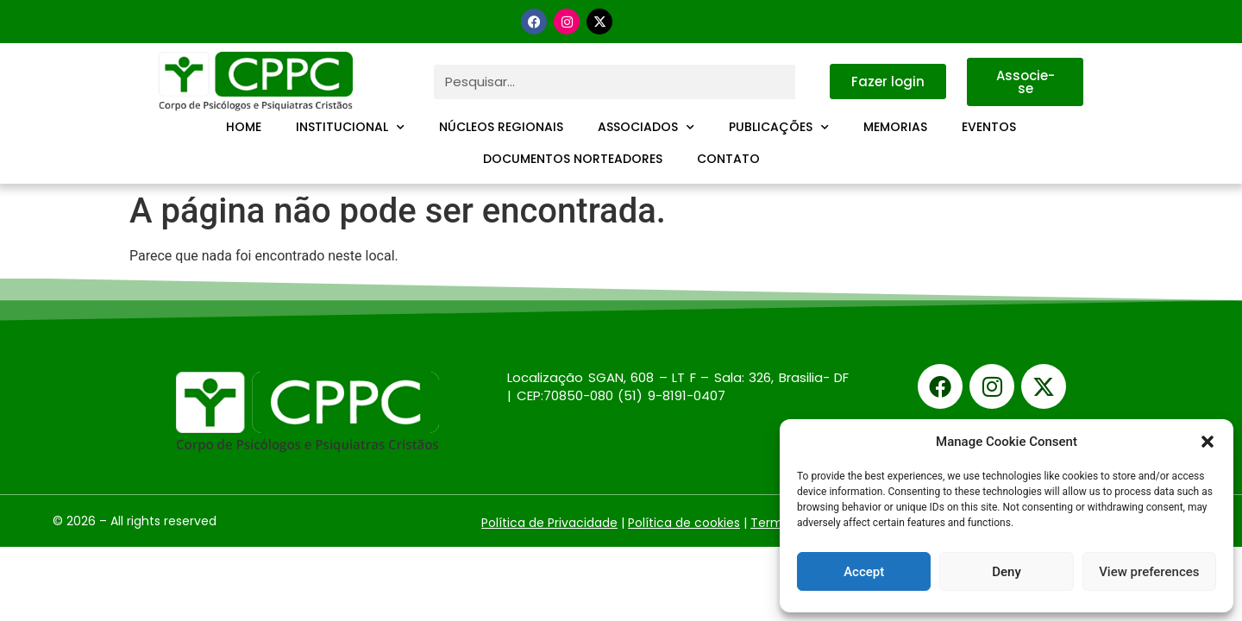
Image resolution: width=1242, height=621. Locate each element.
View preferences (1149, 572)
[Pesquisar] (812, 82)
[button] (1207, 441)
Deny (1006, 572)
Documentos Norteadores (572, 158)
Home (243, 126)
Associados (646, 128)
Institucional (350, 128)
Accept (864, 572)
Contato (728, 158)
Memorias (895, 126)
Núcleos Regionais (501, 126)
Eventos (989, 126)
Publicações (779, 128)
